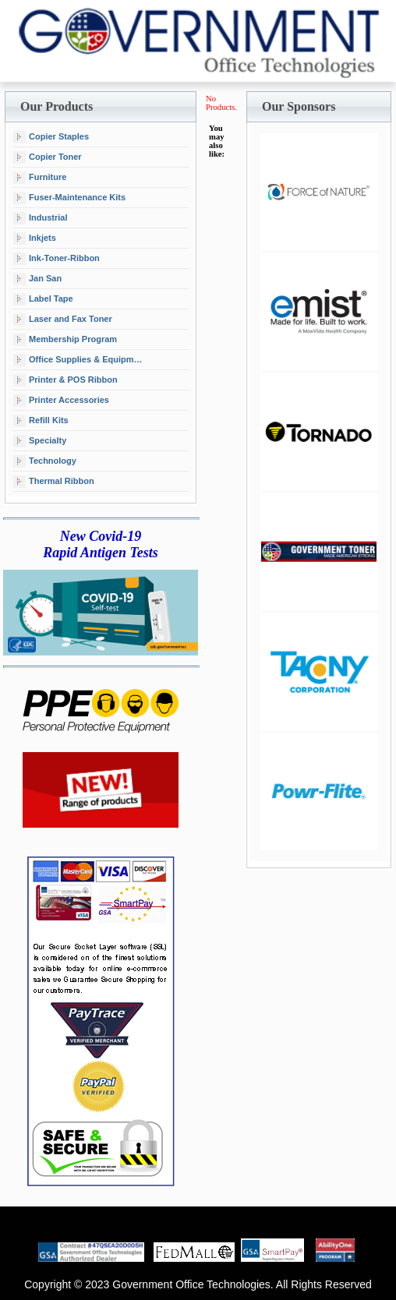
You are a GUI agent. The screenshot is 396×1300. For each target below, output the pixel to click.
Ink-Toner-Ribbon (56, 259)
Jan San (37, 279)
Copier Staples (51, 137)
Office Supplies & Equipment (80, 360)
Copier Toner (47, 157)
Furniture (39, 177)
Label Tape (43, 299)
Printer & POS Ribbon (65, 380)
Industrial (40, 218)
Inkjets (34, 238)
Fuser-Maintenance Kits (69, 198)
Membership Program (65, 340)
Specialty (39, 441)
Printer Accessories (61, 400)
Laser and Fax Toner (62, 319)
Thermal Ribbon (53, 481)
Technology (44, 461)
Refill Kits (41, 421)
